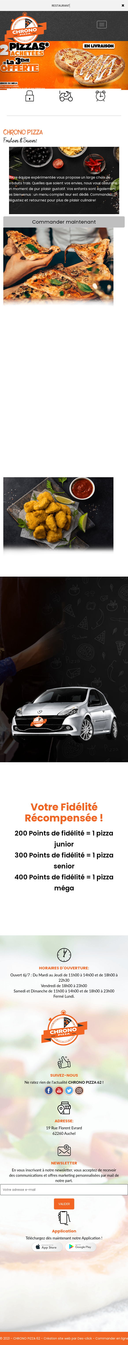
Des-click (85, 1338)
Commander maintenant (64, 222)
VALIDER (64, 1204)
